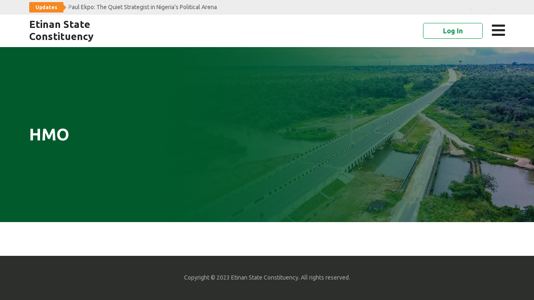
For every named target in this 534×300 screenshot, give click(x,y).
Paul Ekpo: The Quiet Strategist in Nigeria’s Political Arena (142, 7)
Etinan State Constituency (61, 30)
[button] (500, 30)
